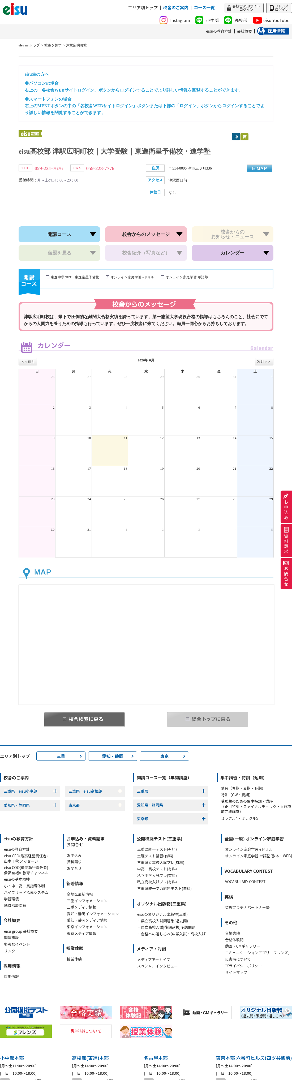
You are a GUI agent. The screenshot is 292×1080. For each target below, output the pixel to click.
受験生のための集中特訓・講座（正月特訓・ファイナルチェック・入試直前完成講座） (256, 806)
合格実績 (232, 933)
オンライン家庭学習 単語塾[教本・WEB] (258, 855)
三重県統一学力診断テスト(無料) (164, 888)
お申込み (286, 506)
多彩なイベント (17, 944)
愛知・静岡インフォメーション (93, 913)
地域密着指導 (15, 905)
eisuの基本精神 (17, 879)
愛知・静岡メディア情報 (87, 920)
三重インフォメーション (87, 900)
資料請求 (286, 540)
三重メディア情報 (81, 907)
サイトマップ (236, 972)
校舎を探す (53, 45)
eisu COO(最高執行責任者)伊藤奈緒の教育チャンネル (26, 870)
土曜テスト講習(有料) (155, 855)
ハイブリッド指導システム (26, 892)
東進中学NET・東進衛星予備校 (75, 277)
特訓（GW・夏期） (237, 794)
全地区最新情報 (80, 894)
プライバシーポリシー (243, 965)
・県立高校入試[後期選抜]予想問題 (166, 927)
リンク (9, 950)
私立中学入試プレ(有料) (157, 875)
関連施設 (11, 937)
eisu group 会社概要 (21, 931)
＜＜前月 (28, 362)
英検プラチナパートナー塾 (247, 907)
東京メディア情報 (81, 933)
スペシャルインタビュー (157, 966)
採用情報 (11, 976)
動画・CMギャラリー (242, 946)
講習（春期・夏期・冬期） (243, 788)
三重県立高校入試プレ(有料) (160, 862)
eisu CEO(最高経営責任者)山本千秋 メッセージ (26, 858)
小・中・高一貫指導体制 (24, 885)
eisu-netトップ (29, 45)
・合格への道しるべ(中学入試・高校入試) (172, 933)
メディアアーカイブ (153, 959)
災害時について (238, 959)
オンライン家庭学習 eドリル (132, 277)
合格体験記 (234, 939)
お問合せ (286, 574)
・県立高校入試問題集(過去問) (162, 920)
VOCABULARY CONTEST (245, 881)
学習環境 (11, 898)
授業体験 (74, 959)
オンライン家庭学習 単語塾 (187, 277)
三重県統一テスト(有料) (157, 849)
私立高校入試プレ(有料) (157, 881)
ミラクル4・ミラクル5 (239, 818)
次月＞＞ (264, 362)
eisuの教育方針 (17, 849)
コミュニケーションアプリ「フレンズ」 (258, 952)
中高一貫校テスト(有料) (157, 868)
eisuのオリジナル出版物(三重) (162, 914)
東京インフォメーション (87, 926)
